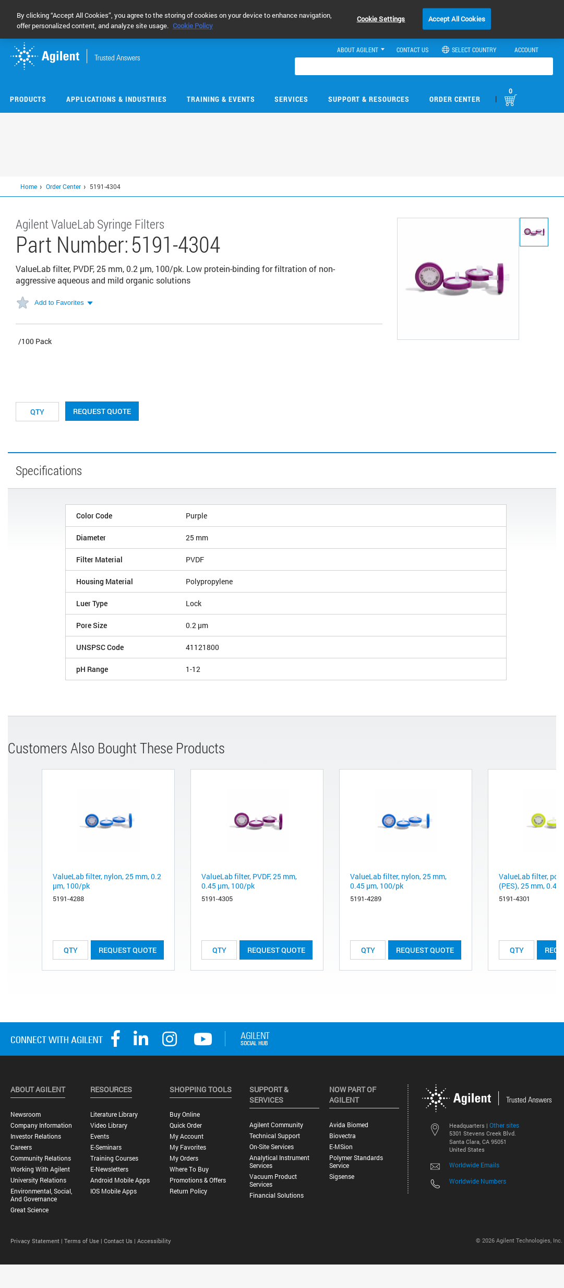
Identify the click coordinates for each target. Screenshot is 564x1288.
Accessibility (154, 1241)
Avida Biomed (348, 1125)
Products (28, 99)
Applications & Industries (116, 99)
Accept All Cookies (456, 18)
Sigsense (341, 1176)
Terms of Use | (84, 1241)
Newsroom (25, 1114)
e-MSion (341, 1147)
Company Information (41, 1125)
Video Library (108, 1125)
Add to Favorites (59, 302)
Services (291, 99)
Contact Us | (120, 1241)
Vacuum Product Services (273, 1180)
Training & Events (221, 99)
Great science (29, 1210)
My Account (186, 1136)
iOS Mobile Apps (113, 1191)
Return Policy (188, 1191)
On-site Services (271, 1147)
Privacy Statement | (37, 1241)
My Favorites (188, 1147)
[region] (282, 19)
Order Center (455, 99)
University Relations (38, 1180)
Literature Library (114, 1114)
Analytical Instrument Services (279, 1161)
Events (99, 1136)
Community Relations (40, 1158)
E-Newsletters (109, 1169)
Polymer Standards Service (356, 1161)
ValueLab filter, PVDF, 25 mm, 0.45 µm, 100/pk (249, 881)
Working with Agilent (40, 1169)
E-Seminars (106, 1147)
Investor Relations (35, 1136)
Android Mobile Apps (120, 1180)
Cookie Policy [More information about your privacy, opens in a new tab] (193, 25)
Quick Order (186, 1125)
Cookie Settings (381, 18)
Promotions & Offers (198, 1180)
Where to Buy (189, 1169)
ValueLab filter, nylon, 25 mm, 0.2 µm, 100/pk (107, 881)
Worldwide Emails (474, 1165)
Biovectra (342, 1136)
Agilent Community (276, 1125)
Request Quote (102, 411)
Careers (21, 1147)
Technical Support (274, 1136)
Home (28, 186)
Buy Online (185, 1114)
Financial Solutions (276, 1195)
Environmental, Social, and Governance (41, 1195)
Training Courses (114, 1158)
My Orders (184, 1158)
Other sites (504, 1125)
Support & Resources (369, 99)
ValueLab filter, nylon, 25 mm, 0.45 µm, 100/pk (398, 881)
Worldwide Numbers (477, 1181)
